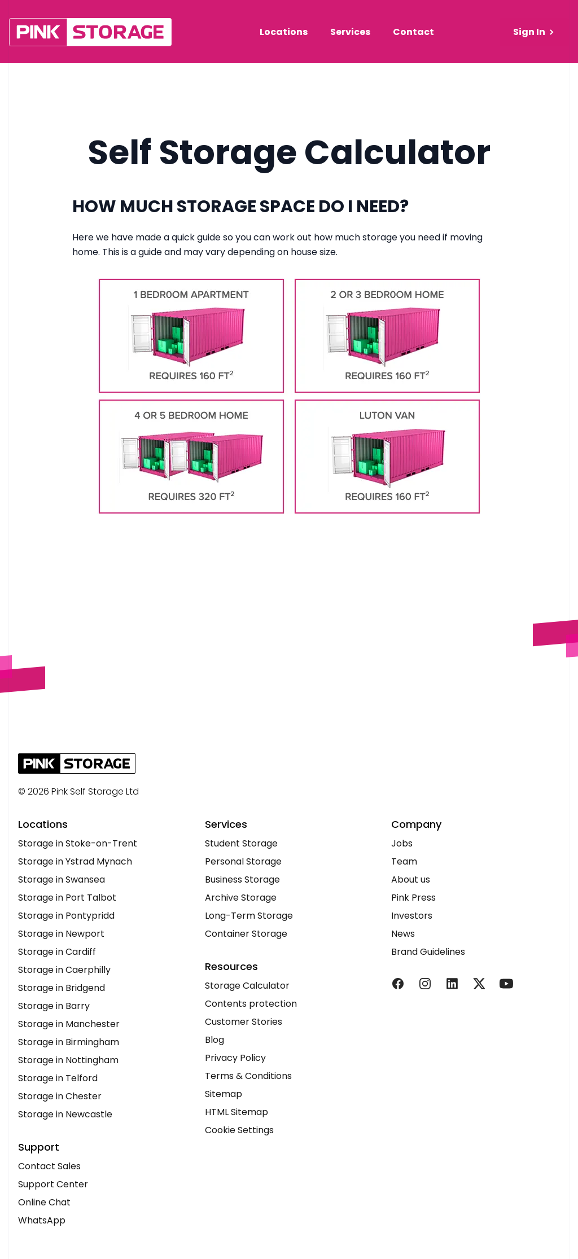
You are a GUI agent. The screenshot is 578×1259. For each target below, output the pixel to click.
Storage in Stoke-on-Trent (77, 843)
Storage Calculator (247, 985)
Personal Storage (243, 861)
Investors (411, 915)
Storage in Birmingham (68, 1042)
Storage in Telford (58, 1078)
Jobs (402, 843)
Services (350, 31)
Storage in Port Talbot (67, 897)
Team (404, 861)
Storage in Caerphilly (64, 969)
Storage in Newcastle (65, 1114)
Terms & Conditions (248, 1075)
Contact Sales (49, 1166)
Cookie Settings (239, 1130)
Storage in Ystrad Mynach (75, 861)
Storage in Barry (54, 1005)
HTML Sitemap (236, 1112)
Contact (413, 31)
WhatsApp (41, 1220)
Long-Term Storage (249, 915)
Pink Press (413, 897)
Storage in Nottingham (68, 1060)
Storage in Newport (61, 933)
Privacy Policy (235, 1057)
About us (410, 879)
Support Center (53, 1184)
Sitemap (223, 1093)
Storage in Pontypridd (66, 915)
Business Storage (242, 879)
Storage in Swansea (61, 879)
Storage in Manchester (69, 1023)
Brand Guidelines (428, 951)
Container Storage (246, 933)
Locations (284, 31)
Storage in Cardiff (57, 951)
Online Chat (44, 1202)
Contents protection (251, 1003)
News (403, 933)
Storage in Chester (60, 1096)
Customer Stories (243, 1021)
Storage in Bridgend (61, 987)
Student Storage (241, 843)
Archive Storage (241, 897)
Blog (214, 1039)
